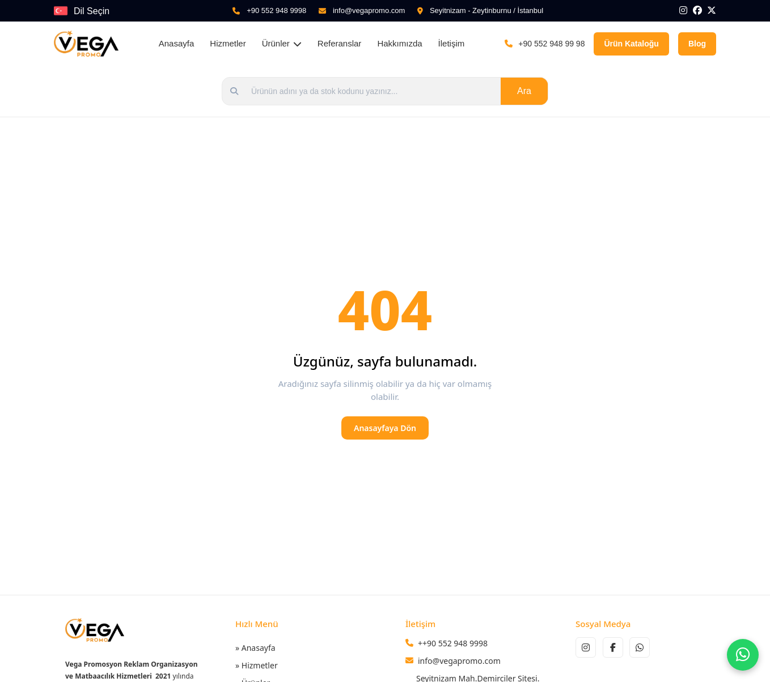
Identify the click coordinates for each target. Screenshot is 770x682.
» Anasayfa (255, 647)
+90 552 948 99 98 (551, 43)
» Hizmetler (256, 665)
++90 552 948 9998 (453, 643)
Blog (697, 43)
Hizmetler (228, 43)
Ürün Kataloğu (631, 43)
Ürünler (282, 43)
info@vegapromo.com (369, 10)
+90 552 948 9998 (276, 10)
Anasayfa (176, 43)
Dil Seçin (91, 11)
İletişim (451, 43)
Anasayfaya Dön (385, 428)
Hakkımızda (399, 43)
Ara (524, 91)
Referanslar (340, 43)
